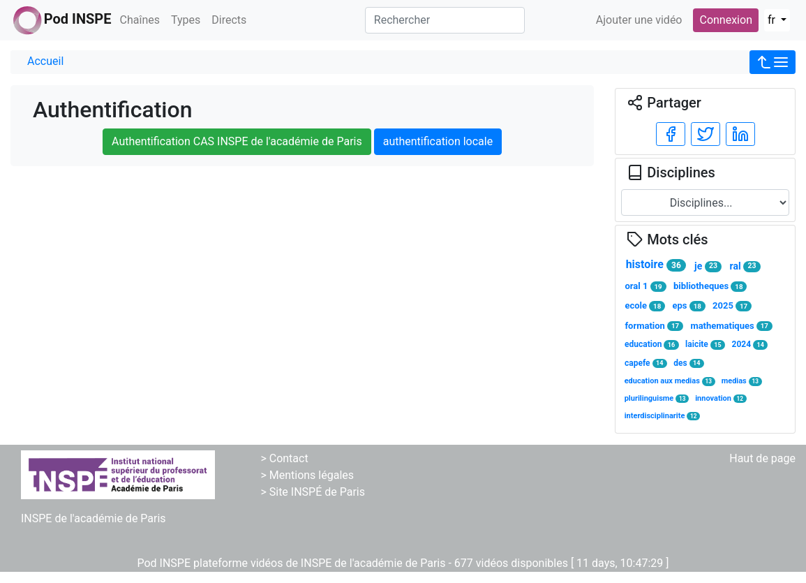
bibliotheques (710, 286)
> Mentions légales (307, 475)
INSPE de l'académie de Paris (93, 518)
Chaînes (140, 20)
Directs (228, 20)
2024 (750, 344)
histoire (656, 265)
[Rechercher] (445, 20)
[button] (772, 62)
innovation (721, 398)
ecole (645, 305)
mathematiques (731, 326)
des (688, 363)
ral (745, 266)
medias (742, 380)
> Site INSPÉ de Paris (312, 492)
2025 (732, 305)
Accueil (45, 61)
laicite (705, 344)
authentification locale (438, 141)
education (651, 344)
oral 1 (645, 286)
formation (654, 326)
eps (689, 305)
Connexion (725, 20)
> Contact (284, 458)
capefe (646, 363)
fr (773, 20)
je (708, 266)
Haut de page (762, 458)
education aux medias (670, 380)
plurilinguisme (657, 398)
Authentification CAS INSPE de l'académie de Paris (237, 141)
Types (185, 20)
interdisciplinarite (663, 415)
